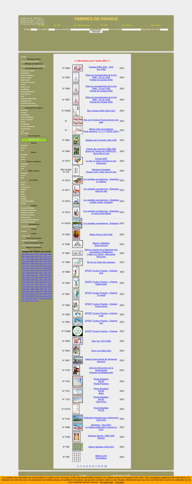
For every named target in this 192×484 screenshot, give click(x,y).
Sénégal (24, 198)
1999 (50, 291)
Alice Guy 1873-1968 (101, 341)
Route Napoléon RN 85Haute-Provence (101, 381)
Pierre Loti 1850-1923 (101, 351)
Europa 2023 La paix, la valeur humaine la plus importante (101, 161)
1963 (45, 280)
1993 (23, 291)
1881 (37, 259)
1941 (41, 273)
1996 (37, 291)
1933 (37, 270)
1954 (37, 277)
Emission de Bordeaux (29, 98)
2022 (28, 300)
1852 (32, 254)
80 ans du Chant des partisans (101, 262)
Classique (24, 110)
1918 (32, 266)
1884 (41, 259)
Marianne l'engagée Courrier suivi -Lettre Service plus (101, 171)
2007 (23, 296)
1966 (28, 282)
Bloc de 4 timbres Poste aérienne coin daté (101, 121)
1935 (45, 270)
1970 (45, 282)
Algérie (23, 182)
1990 (41, 289)
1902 (45, 261)
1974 (32, 284)
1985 (50, 287)
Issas (23, 192)
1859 (41, 254)
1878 (28, 259)
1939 (32, 273)
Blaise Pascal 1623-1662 (101, 234)
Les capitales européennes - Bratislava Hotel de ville (101, 190)
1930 (23, 270)
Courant (24, 112)
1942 (45, 273)
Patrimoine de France (28, 103)
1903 (50, 261)
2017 (37, 298)
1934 (41, 270)
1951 (23, 277)
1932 (32, 270)
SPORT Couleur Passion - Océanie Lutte (101, 314)
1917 (28, 266)
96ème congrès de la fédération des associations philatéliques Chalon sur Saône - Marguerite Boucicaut (101, 253)
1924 (28, 268)
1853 (37, 254)
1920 (41, 266)
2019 (45, 298)
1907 (28, 263)
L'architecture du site (120, 475)
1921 (45, 266)
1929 (50, 268)
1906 (23, 263)
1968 (37, 282)
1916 (23, 266)
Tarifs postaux (26, 217)
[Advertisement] (96, 7)
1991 (45, 289)
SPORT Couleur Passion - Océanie (101, 331)
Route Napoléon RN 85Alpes (101, 391)
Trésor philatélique (27, 75)
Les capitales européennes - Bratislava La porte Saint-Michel (101, 212)
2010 (37, 296)
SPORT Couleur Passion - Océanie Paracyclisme (101, 305)
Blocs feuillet (25, 80)
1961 (37, 280)
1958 (23, 280)
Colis (22, 96)
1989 (37, 289)
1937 (23, 273)
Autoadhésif (25, 73)
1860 (45, 254)
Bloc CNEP (24, 133)
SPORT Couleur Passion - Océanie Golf (101, 272)
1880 (32, 259)
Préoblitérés (25, 89)
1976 (41, 284)
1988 (32, 289)
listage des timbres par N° (30, 61)
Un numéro (43, 29)
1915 (50, 263)
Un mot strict (116, 29)
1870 (37, 256)
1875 (45, 256)
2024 (37, 300)
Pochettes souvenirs (28, 82)
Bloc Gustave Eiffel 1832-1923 (101, 111)
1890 (45, 259)
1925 (32, 268)
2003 (37, 294)
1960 (32, 280)
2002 (32, 294)
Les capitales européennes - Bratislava (101, 223)
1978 (50, 284)
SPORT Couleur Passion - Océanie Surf (101, 322)
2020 (50, 298)
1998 (45, 291)
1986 (23, 289)
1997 (41, 291)
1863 (23, 256)
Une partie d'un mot (151, 29)
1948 (41, 275)
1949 (45, 275)
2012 (45, 296)
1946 (32, 275)
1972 (23, 284)
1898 (32, 261)
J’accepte (119, 482)
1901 (41, 261)
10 (105, 466)
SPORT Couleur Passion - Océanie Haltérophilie (101, 283)
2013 (50, 296)
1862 (50, 254)
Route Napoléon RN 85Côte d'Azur (101, 399)
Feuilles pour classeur (28, 226)
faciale (27, 29)
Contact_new (25, 236)
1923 (23, 268)
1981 (32, 287)
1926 (37, 268)
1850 (28, 254)
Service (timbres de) (28, 91)
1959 (28, 280)
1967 (32, 282)
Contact (23, 231)
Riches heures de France (29, 105)
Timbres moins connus (33, 139)
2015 (28, 298)
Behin (23, 185)
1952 (28, 277)
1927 (41, 268)
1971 (50, 282)
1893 (23, 261)
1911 (41, 263)
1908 (32, 263)
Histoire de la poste (27, 215)
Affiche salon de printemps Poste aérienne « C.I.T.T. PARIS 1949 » (101, 130)
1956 (45, 277)
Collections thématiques (29, 240)
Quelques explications (28, 210)
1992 (50, 289)
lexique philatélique (27, 208)
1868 (28, 256)
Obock (23, 196)
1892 (50, 259)
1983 (41, 287)
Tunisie (23, 203)
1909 (37, 263)
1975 (37, 284)
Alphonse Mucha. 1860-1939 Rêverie (101, 437)
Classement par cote (28, 222)
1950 (50, 275)
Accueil (23, 57)
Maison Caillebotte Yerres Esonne (101, 244)
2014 (23, 298)
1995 (32, 291)
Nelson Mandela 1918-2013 (101, 447)
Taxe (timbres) (26, 94)
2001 (28, 294)
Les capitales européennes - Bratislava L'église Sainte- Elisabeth (101, 201)
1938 (28, 273)
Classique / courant (27, 70)
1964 (50, 280)
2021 (23, 300)
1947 (37, 275)
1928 (45, 268)
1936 (50, 270)
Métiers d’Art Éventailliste (101, 457)
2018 (41, 298)
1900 (37, 261)
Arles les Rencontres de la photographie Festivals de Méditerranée (101, 370)
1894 (28, 261)
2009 (32, 296)
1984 (45, 287)
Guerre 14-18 (25, 87)
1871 (41, 256)
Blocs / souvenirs (27, 119)
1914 (45, 263)
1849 (23, 254)
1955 (41, 277)
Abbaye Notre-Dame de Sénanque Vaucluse (101, 360)
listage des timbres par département (33, 66)
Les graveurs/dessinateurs (30, 219)
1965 (23, 282)
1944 (23, 275)
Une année (95, 29)
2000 (23, 294)
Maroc (23, 194)
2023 (32, 300)
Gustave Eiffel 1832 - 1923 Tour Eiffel (101, 68)
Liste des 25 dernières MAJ (30, 245)
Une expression (62, 29)
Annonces (24, 250)
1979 (23, 287)
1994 (28, 291)
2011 (41, 296)
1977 (45, 284)
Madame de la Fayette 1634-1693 (101, 140)
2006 (50, 294)
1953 (32, 277)
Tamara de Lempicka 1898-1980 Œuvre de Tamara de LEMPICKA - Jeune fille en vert (101, 151)
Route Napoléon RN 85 (101, 409)
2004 (41, 294)
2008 (28, 296)
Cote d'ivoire (25, 187)
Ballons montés (26, 77)
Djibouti (23, 189)
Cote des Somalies (27, 201)
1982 (37, 287)
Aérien (23, 84)
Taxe (22, 150)
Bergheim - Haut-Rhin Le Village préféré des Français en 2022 (101, 427)
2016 (32, 298)
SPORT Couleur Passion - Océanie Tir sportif (101, 294)
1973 (28, 284)
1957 (50, 277)
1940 (37, 273)
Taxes (23, 159)
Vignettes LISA (26, 101)
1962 (41, 280)
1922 (50, 266)
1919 (37, 266)
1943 (50, 273)
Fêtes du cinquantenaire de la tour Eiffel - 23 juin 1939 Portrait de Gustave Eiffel (101, 77)
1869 (32, 256)
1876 (50, 256)
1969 (41, 282)
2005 (45, 294)
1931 (28, 270)
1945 (28, 275)
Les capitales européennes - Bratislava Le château (101, 180)
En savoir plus (106, 482)
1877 (23, 259)
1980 (28, 287)
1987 (28, 289)
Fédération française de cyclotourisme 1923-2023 (101, 419)
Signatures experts (27, 212)
